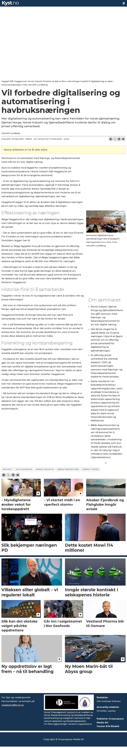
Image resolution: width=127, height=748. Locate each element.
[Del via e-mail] (123, 139)
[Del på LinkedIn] (119, 139)
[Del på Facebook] (111, 139)
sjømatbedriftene (68, 469)
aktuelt (7, 469)
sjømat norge (90, 469)
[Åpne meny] (124, 3)
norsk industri (45, 469)
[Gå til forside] (10, 3)
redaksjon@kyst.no (12, 705)
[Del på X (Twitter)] (115, 139)
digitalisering (24, 469)
